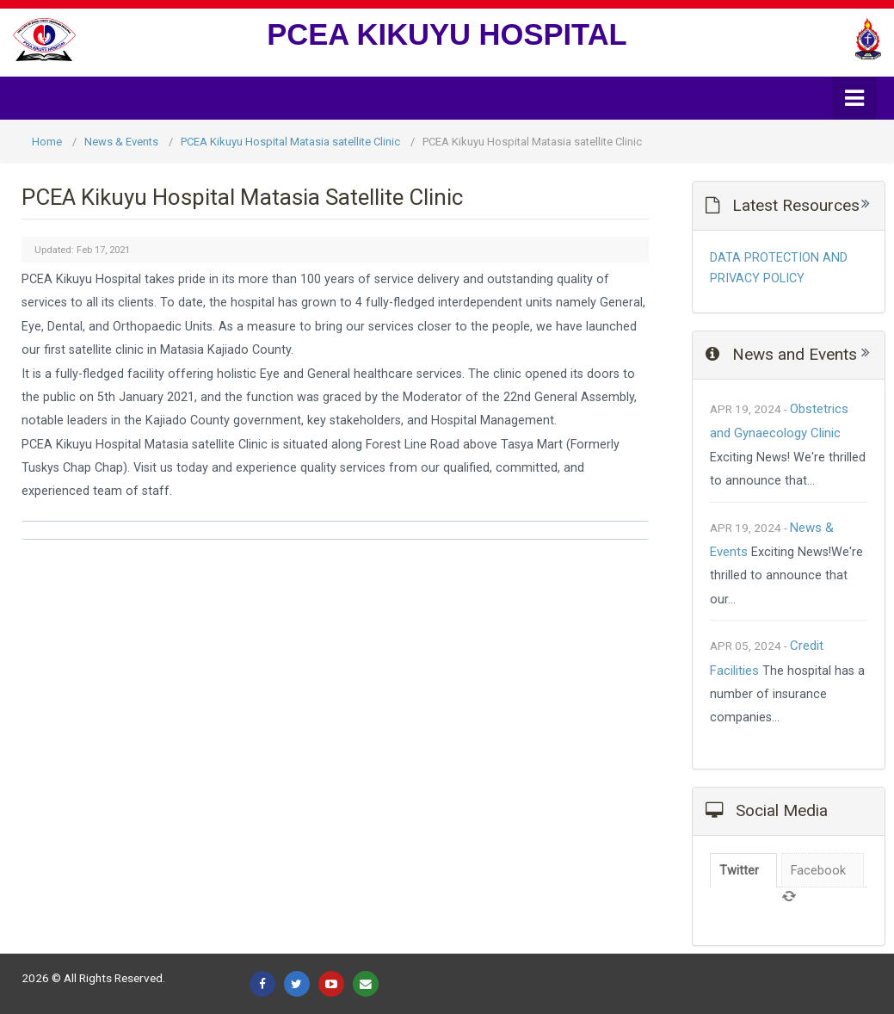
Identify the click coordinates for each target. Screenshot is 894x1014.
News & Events (121, 141)
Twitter (739, 870)
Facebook (818, 870)
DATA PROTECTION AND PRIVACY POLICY (779, 268)
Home (47, 141)
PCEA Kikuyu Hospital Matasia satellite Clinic (290, 141)
